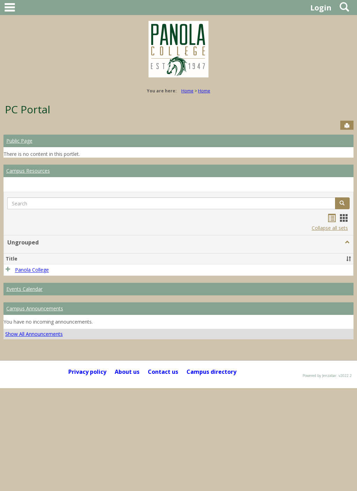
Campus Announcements (34, 308)
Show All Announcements (34, 334)
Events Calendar (24, 289)
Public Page (19, 140)
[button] (347, 242)
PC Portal (27, 109)
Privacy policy (87, 372)
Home (187, 91)
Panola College (32, 270)
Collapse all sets (330, 228)
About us (127, 372)
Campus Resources (28, 170)
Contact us (163, 372)
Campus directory (211, 372)
